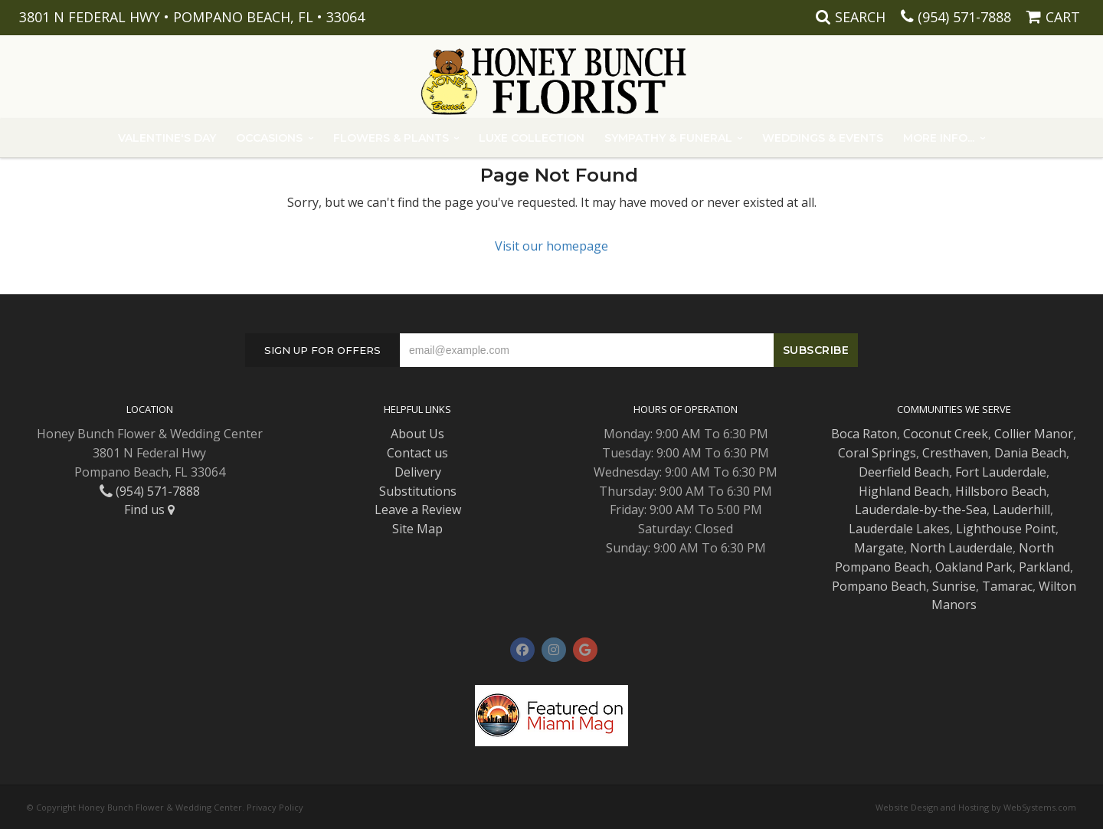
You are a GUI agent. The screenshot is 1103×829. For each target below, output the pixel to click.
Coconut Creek (945, 433)
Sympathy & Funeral (668, 138)
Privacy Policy (275, 807)
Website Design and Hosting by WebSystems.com (976, 807)
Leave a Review (418, 509)
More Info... (938, 138)
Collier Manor (1033, 433)
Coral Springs (877, 452)
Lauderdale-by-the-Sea (921, 509)
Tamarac (1007, 586)
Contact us (417, 452)
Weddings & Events (822, 138)
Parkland (1044, 567)
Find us (149, 509)
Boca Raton (864, 433)
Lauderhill (1021, 509)
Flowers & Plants (391, 138)
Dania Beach (1030, 452)
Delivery (417, 472)
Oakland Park (974, 567)
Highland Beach (904, 491)
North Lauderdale (961, 547)
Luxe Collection (531, 138)
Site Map (417, 528)
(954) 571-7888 (964, 17)
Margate (879, 547)
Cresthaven (955, 452)
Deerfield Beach (904, 472)
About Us (417, 433)
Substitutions (418, 491)
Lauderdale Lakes (899, 528)
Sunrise (954, 586)
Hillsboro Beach (1000, 491)
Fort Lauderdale (1000, 472)
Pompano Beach (879, 586)
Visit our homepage (551, 246)
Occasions (269, 138)
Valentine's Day (167, 138)
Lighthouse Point (1006, 528)
